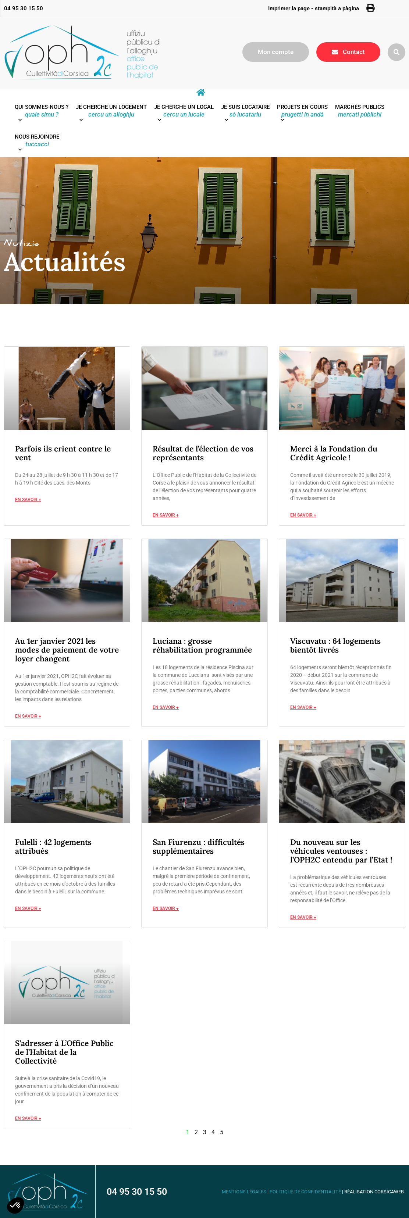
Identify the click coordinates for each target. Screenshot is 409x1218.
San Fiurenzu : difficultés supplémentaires (199, 846)
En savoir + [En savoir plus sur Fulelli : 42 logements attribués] (28, 908)
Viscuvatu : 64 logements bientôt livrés (335, 645)
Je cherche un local (184, 115)
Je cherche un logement (111, 115)
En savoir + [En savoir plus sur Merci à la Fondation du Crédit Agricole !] (303, 515)
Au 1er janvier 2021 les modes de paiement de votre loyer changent (67, 650)
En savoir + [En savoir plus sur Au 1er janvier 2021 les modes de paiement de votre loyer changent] (28, 716)
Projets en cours (302, 115)
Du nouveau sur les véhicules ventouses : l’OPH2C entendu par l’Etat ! (341, 851)
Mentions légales (244, 1191)
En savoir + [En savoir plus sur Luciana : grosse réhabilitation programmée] (166, 707)
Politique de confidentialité (305, 1191)
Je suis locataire (245, 115)
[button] (396, 52)
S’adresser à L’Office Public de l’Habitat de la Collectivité (64, 1052)
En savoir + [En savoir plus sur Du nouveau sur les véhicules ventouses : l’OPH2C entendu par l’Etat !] (303, 917)
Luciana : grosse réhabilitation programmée (202, 645)
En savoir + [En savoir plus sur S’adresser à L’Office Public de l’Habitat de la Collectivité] (28, 1118)
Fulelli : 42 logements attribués (53, 846)
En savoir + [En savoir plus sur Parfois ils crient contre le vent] (28, 499)
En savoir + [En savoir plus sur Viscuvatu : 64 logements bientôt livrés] (303, 707)
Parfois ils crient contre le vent (63, 453)
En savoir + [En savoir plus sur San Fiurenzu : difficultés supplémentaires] (166, 908)
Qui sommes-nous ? (41, 115)
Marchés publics (359, 111)
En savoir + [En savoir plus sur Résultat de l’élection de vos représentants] (166, 515)
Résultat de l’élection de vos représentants (203, 453)
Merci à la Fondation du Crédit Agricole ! (333, 453)
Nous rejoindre (37, 144)
